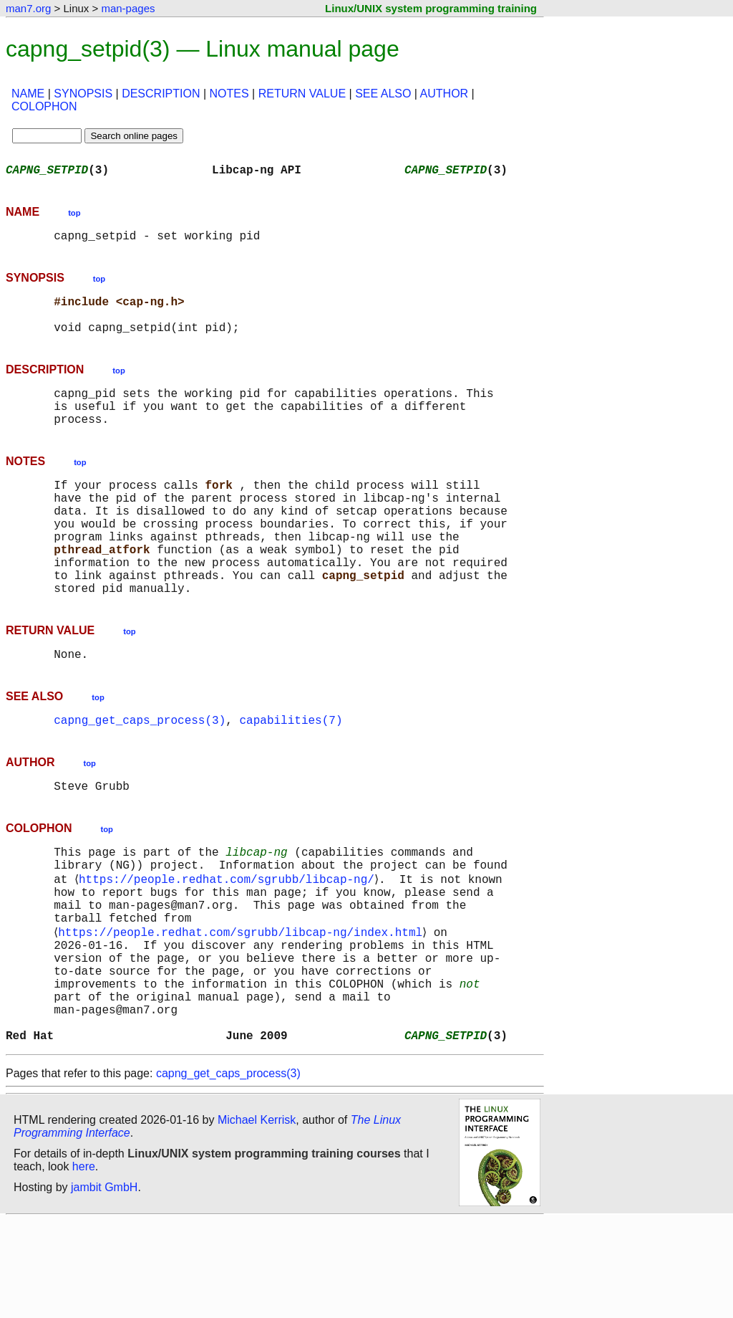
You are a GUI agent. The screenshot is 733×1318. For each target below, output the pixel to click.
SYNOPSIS (83, 93)
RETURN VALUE (302, 93)
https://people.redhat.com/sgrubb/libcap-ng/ (229, 943)
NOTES (229, 93)
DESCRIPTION (161, 93)
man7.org (28, 8)
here (83, 1264)
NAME (27, 93)
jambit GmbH (104, 1285)
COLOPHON (44, 106)
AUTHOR (444, 93)
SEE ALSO (383, 93)
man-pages (128, 8)
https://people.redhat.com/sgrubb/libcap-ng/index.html (243, 1006)
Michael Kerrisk (257, 1217)
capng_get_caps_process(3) (139, 774)
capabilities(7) (290, 774)
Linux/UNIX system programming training (431, 8)
